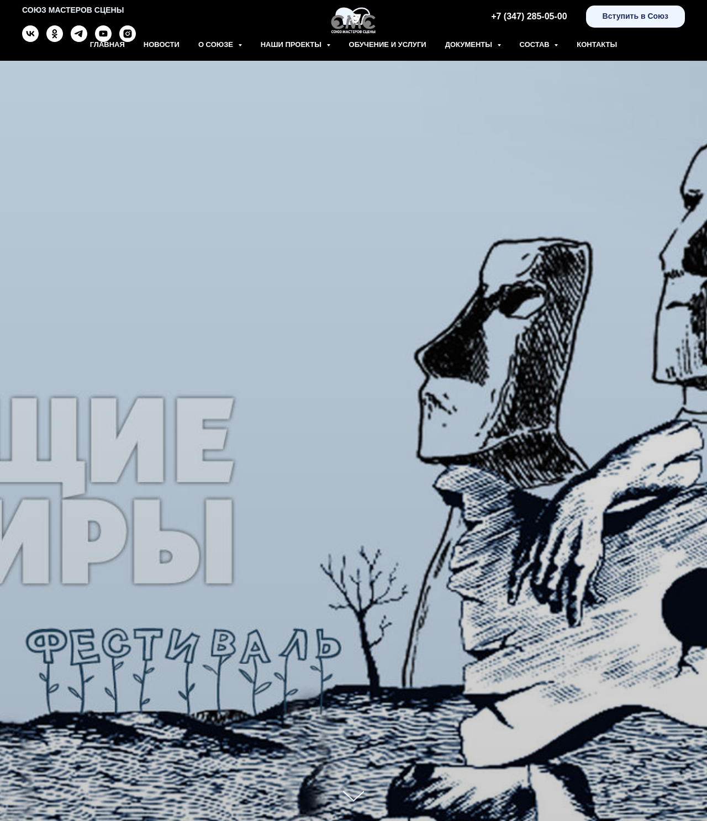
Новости (162, 44)
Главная (107, 44)
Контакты (597, 44)
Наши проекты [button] (292, 44)
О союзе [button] (216, 44)
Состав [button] (536, 44)
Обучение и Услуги (387, 44)
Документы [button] (469, 44)
